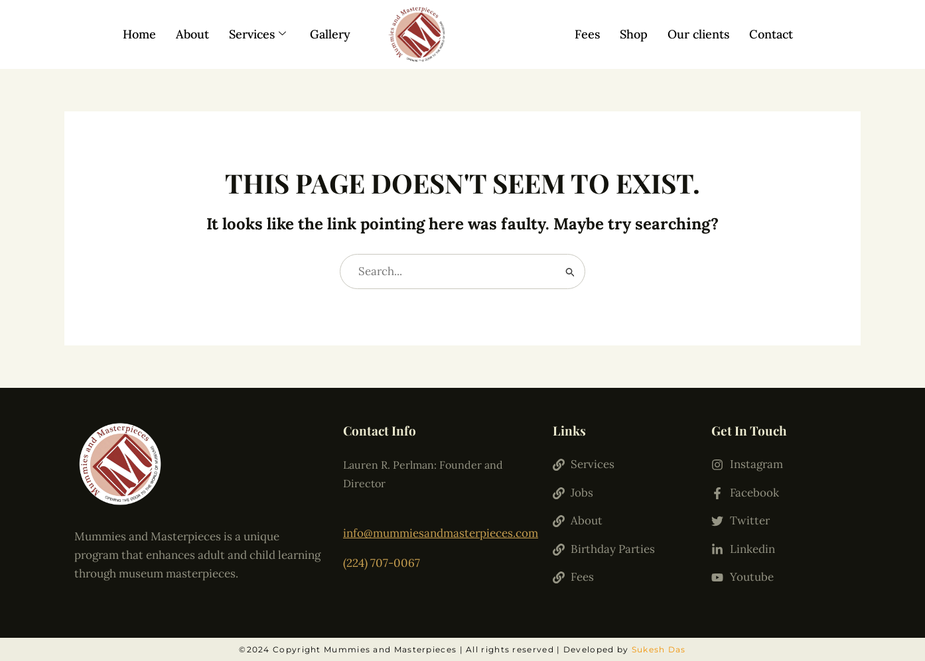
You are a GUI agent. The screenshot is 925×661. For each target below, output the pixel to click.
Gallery (330, 34)
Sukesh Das (659, 649)
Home (139, 34)
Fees (587, 34)
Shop (634, 34)
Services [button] (257, 34)
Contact (771, 34)
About (192, 34)
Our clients (698, 34)
